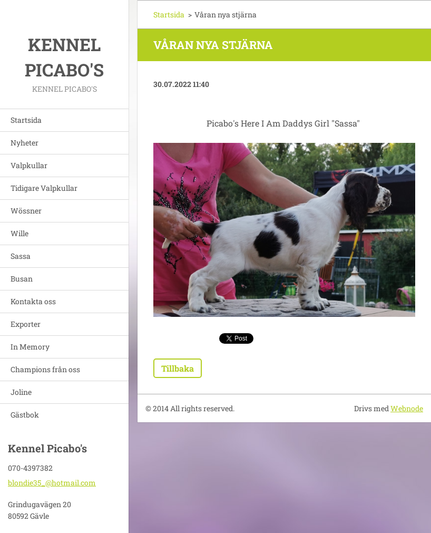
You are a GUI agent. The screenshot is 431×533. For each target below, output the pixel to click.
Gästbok (25, 415)
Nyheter (24, 143)
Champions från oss (45, 369)
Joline (21, 392)
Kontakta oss (33, 301)
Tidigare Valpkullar (44, 188)
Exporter (26, 324)
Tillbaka (177, 368)
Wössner (26, 211)
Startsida (26, 120)
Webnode (406, 408)
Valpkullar (29, 165)
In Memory (30, 347)
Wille (19, 233)
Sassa (21, 256)
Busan (22, 279)
